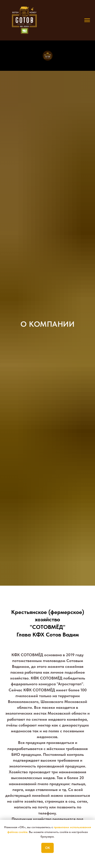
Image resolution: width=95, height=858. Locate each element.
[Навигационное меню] (87, 20)
